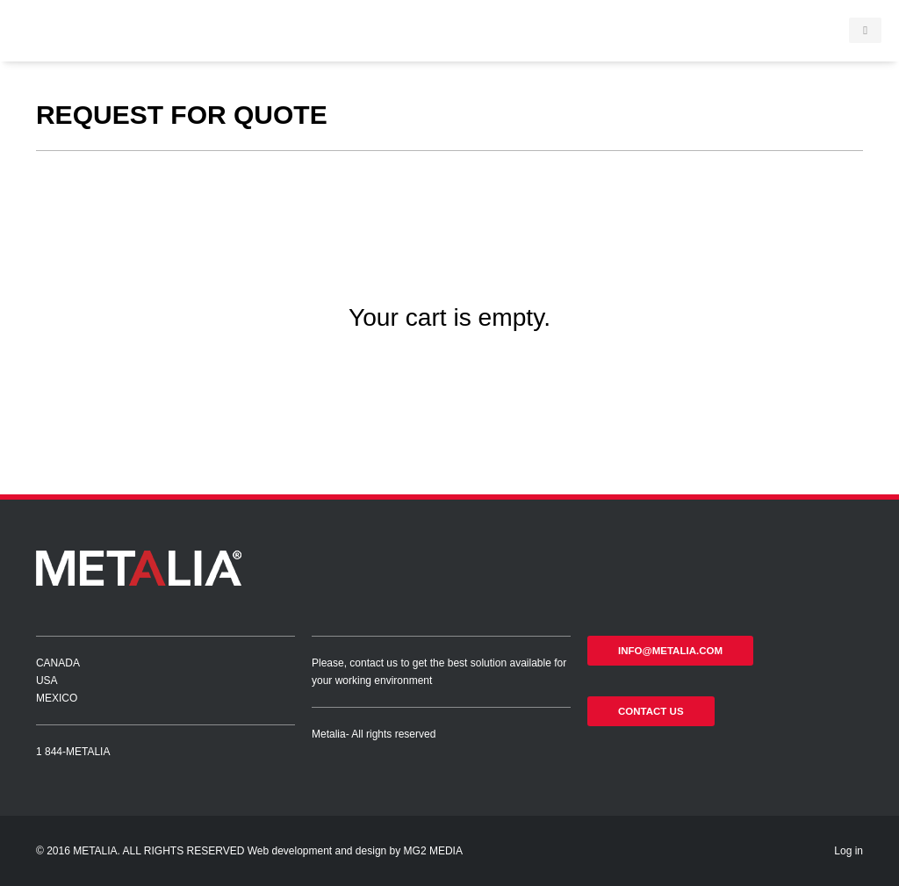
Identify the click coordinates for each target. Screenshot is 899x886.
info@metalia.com (670, 650)
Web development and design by (326, 851)
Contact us (651, 711)
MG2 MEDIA (433, 851)
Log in (848, 851)
